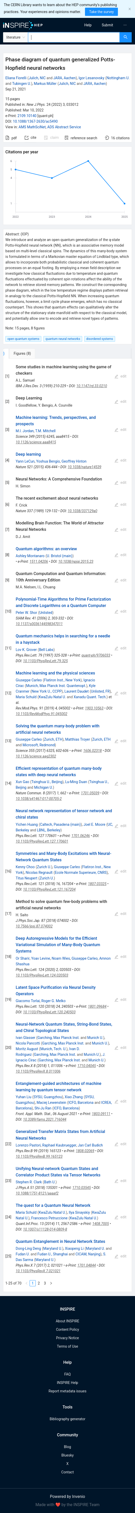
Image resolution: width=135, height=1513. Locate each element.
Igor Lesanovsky (91, 78)
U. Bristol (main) (59, 556)
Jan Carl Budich (90, 1145)
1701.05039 (90, 793)
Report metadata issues (67, 1391)
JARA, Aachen (64, 78)
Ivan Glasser (25, 1038)
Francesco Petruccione (49, 1218)
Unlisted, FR (100, 691)
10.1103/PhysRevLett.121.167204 (49, 889)
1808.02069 (85, 1151)
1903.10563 (94, 708)
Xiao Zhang (74, 1097)
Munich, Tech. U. (53, 1049)
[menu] (103, 25)
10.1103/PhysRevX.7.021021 (38, 1271)
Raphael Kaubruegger (59, 1145)
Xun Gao (22, 782)
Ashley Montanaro (30, 556)
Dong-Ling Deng (28, 1248)
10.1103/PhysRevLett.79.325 (45, 661)
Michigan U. (43, 787)
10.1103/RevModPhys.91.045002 (41, 714)
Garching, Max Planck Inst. (59, 1038)
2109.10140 (26, 116)
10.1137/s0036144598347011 (39, 624)
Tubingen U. (21, 84)
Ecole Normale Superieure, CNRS (81, 872)
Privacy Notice (67, 1338)
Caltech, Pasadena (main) (60, 824)
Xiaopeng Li (74, 1248)
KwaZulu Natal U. (52, 697)
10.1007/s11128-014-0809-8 (45, 1229)
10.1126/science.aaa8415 (36, 442)
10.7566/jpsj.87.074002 (34, 926)
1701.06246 (80, 836)
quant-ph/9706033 (95, 655)
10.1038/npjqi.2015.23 (75, 561)
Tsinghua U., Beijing (46, 782)
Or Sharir (23, 958)
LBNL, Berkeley (48, 830)
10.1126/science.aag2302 (36, 756)
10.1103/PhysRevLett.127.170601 (42, 841)
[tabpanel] (67, 825)
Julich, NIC (37, 78)
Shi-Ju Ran (42, 1108)
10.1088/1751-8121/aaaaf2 (37, 1193)
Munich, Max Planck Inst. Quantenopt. (56, 686)
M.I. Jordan (25, 431)
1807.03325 (97, 884)
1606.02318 (92, 751)
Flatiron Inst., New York (62, 680)
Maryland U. (52, 1248)
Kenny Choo (25, 867)
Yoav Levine (40, 958)
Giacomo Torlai (28, 1001)
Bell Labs (46, 650)
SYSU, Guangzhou (47, 1097)
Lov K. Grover (26, 650)
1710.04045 (86, 1066)
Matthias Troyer (77, 739)
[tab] (20, 353)
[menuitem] (88, 25)
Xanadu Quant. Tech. (90, 697)
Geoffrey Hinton (74, 461)
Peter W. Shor (26, 613)
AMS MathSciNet (32, 127)
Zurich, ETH (53, 739)
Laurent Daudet (76, 691)
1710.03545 (81, 1188)
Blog (67, 1447)
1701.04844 (86, 1265)
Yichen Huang (27, 824)
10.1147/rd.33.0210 (91, 386)
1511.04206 (39, 561)
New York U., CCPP (47, 691)
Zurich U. (44, 867)
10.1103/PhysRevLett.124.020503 (42, 975)
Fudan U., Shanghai (53, 1254)
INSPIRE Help (67, 1383)
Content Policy (67, 1329)
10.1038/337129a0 (82, 511)
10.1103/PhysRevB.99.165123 (39, 1156)
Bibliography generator (67, 1419)
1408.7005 (100, 1224)
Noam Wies (61, 958)
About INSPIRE (67, 1321)
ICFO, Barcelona (80, 1103)
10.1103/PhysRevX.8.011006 (38, 1071)
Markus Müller (45, 84)
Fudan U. (23, 1254)
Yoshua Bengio (48, 461)
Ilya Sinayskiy (79, 1212)
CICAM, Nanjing (88, 1254)
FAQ (67, 1374)
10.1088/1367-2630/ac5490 (35, 121)
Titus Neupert (27, 878)
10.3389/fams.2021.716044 (44, 1119)
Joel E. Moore (94, 824)
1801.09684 (97, 1006)
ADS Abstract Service (64, 127)
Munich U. (95, 1038)
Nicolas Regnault (39, 872)
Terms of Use (67, 1346)
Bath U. (50, 1182)
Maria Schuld (26, 697)
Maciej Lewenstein (51, 1103)
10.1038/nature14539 (84, 467)
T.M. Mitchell (45, 431)
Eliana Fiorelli (16, 78)
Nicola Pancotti (28, 1043)
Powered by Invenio (67, 1496)
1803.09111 (101, 1114)
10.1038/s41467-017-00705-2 (39, 799)
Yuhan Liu (23, 1097)
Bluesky (67, 1455)
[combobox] (74, 37)
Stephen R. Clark (29, 1182)
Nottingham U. (118, 78)
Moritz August (27, 1049)
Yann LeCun (25, 461)
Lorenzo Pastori (28, 1145)
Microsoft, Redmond (38, 745)
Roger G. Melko (53, 1001)
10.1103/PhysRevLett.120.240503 (49, 1012)
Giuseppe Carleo (29, 680)
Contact (67, 1472)
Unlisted (45, 613)
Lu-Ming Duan (76, 782)
